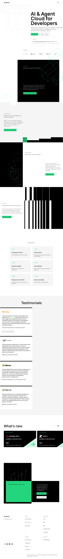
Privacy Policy (27, 543)
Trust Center (27, 549)
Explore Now (49, 174)
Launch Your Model (10, 130)
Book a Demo (44, 34)
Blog (44, 525)
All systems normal (8, 519)
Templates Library (46, 528)
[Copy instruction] (56, 41)
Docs (44, 519)
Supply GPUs (27, 525)
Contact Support (28, 519)
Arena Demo (45, 532)
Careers (26, 546)
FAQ (44, 522)
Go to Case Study (8, 331)
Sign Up (34, 34)
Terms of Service (28, 539)
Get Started (41, 493)
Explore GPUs (7, 217)
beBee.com (12, 317)
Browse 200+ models (30, 93)
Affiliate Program (46, 539)
